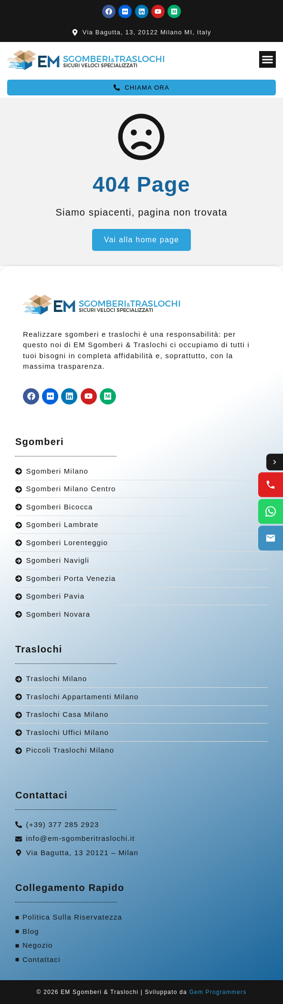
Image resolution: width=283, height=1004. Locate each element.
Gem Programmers (217, 992)
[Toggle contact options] (274, 462)
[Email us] (270, 538)
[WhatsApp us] (270, 511)
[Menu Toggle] (267, 59)
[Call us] (270, 485)
